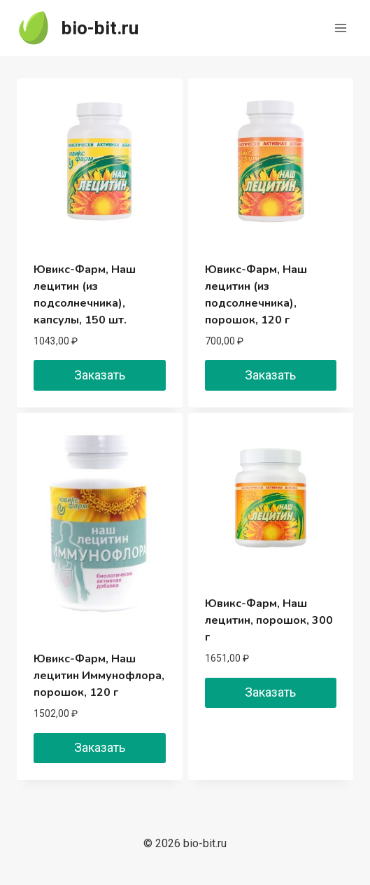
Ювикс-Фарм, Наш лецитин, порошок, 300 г (269, 620)
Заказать (99, 375)
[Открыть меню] (340, 28)
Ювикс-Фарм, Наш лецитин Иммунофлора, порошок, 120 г (99, 675)
